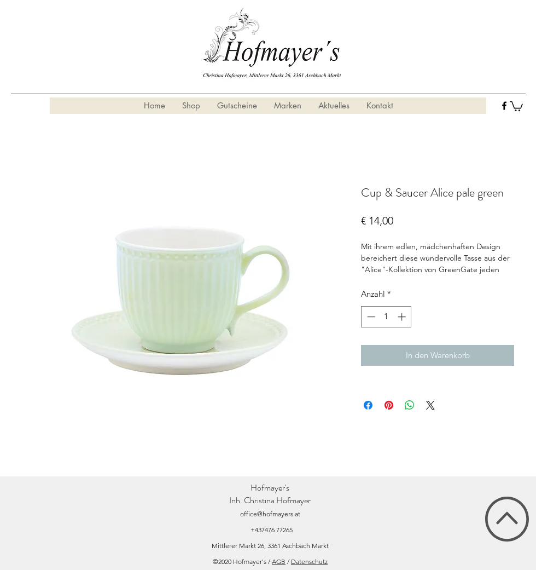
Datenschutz (309, 561)
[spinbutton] (386, 317)
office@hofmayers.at (270, 514)
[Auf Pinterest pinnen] (388, 405)
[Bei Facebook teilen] (368, 405)
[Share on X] (430, 405)
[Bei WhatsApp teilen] (409, 405)
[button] (516, 105)
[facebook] (504, 105)
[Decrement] (370, 317)
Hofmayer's (269, 487)
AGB (279, 561)
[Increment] (402, 317)
